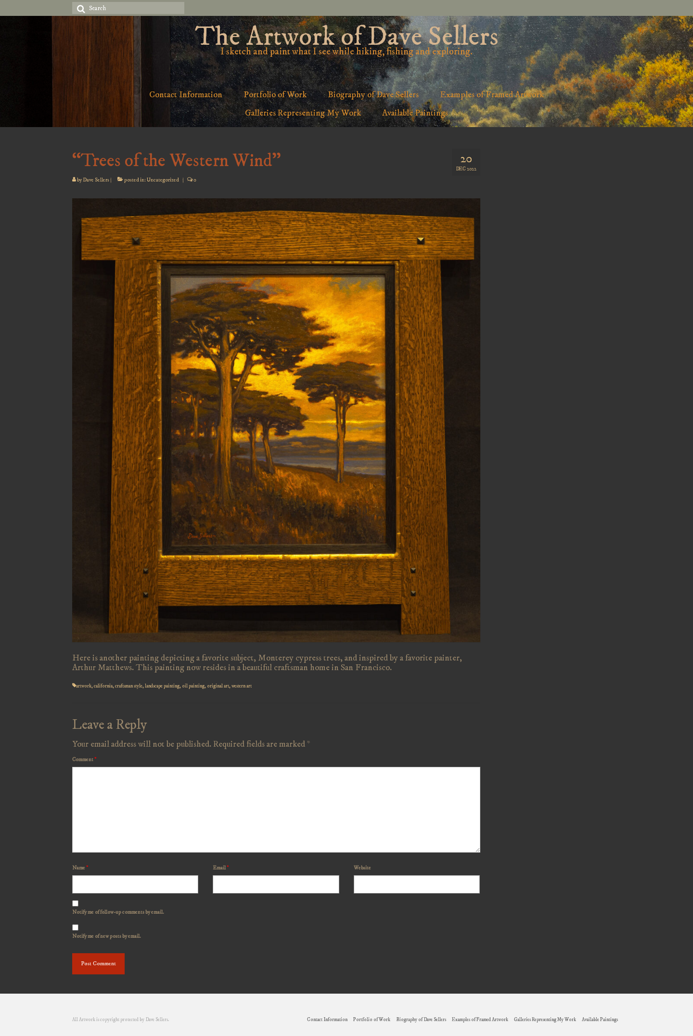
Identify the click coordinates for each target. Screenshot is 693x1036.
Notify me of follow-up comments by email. (118, 912)
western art (241, 686)
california (103, 686)
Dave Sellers (96, 180)
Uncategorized (163, 180)
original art (218, 686)
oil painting (193, 686)
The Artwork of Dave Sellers (346, 37)
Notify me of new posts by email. (106, 936)
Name (80, 868)
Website (362, 868)
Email (221, 868)
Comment (84, 759)
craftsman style (128, 686)
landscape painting (162, 686)
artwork (83, 686)
